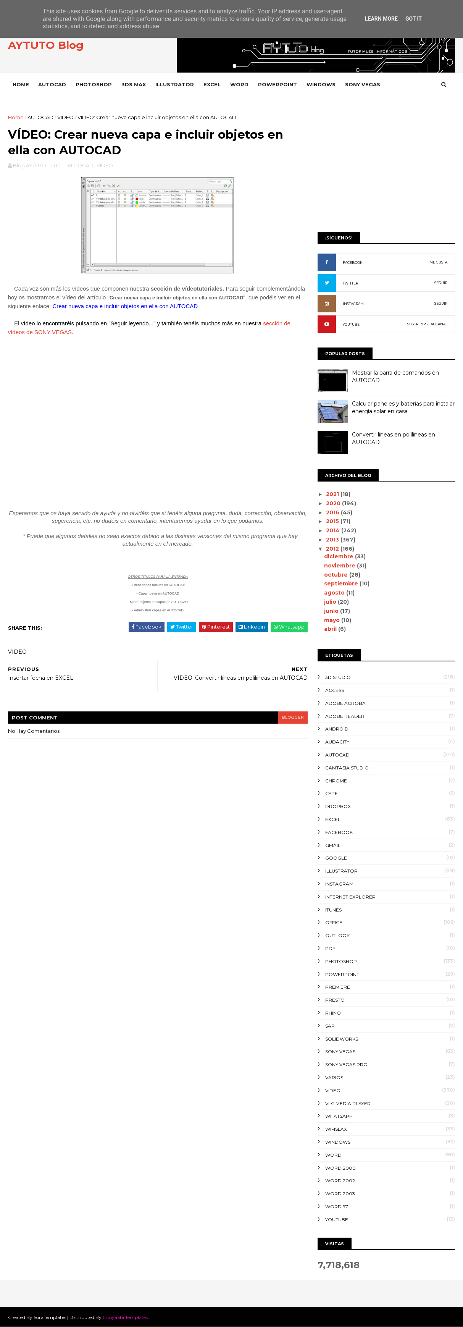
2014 (333, 530)
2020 (334, 503)
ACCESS (334, 690)
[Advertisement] (386, 166)
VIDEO (66, 117)
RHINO (333, 1013)
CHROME (336, 781)
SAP (330, 1026)
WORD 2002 (340, 1180)
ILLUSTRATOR (175, 84)
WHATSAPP (339, 1116)
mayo (332, 620)
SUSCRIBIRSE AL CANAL (427, 324)
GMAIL (332, 845)
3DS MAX (134, 84)
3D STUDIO (338, 677)
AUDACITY (337, 742)
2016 (333, 512)
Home (21, 84)
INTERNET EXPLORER (350, 897)
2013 (333, 539)
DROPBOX (338, 806)
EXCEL (212, 84)
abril (331, 629)
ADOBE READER (345, 716)
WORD (240, 84)
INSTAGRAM (353, 304)
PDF (330, 948)
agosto (335, 592)
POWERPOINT (277, 84)
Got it (413, 19)
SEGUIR (440, 283)
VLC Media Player (348, 1103)
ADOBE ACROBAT (346, 703)
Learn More (381, 19)
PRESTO (335, 1000)
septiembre (341, 583)
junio (332, 611)
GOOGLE (336, 858)
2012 (333, 548)
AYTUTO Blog (46, 45)
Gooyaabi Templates (125, 1317)
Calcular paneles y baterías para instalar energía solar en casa (403, 407)
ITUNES (333, 910)
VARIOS (334, 1077)
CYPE (331, 793)
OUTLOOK (337, 935)
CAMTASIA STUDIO (347, 768)
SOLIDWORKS (341, 1039)
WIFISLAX (336, 1129)
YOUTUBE (351, 324)
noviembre (340, 565)
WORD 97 (336, 1206)
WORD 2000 (340, 1168)
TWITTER (350, 283)
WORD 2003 (340, 1193)
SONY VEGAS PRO (346, 1064)
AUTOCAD (52, 84)
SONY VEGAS (363, 84)
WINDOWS (321, 84)
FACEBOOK (353, 262)
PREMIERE (337, 987)
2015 (333, 521)
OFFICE (333, 922)
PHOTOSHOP (94, 84)
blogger (287, 718)
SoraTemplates (50, 1317)
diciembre (339, 556)
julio (330, 601)
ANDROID (336, 729)
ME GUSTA (438, 262)
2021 (333, 494)
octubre (336, 574)
